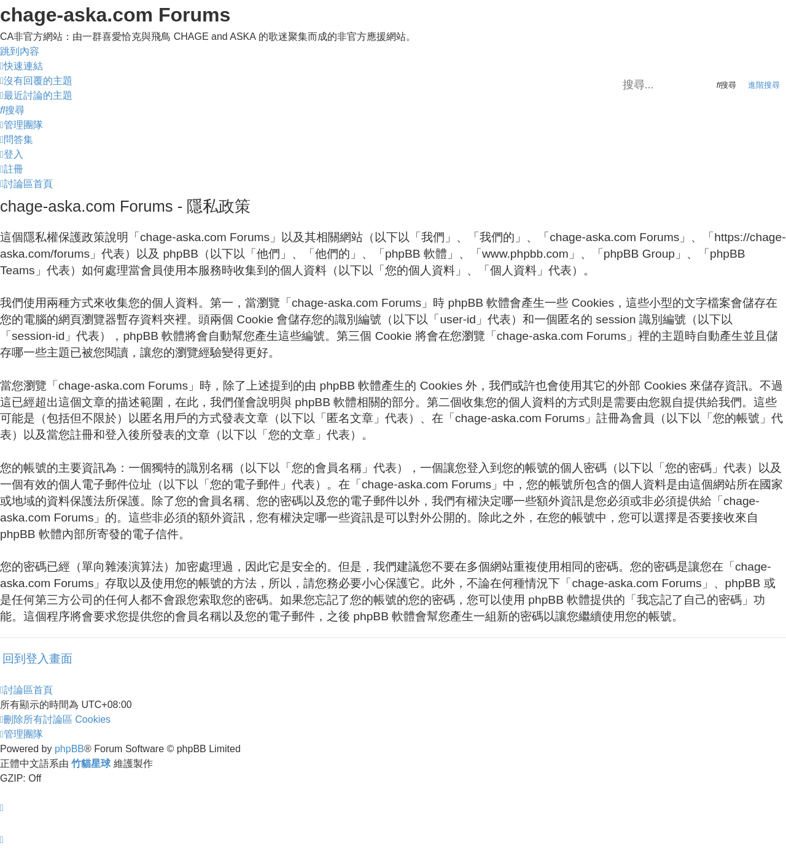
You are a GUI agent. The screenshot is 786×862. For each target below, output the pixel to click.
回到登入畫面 (37, 658)
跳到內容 (19, 51)
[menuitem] (36, 80)
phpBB (69, 749)
